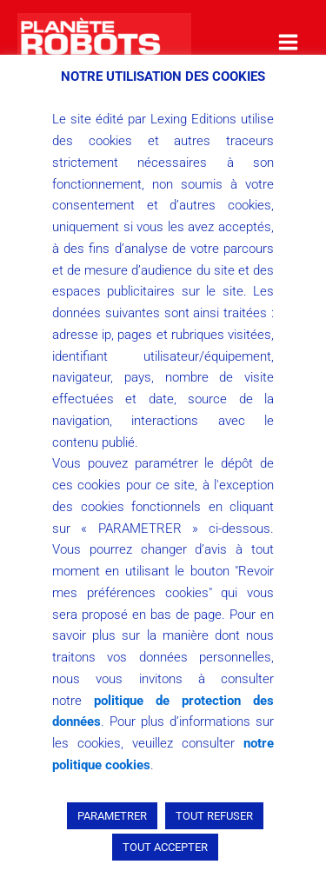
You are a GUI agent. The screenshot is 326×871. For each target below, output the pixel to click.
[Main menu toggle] (288, 42)
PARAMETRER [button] (112, 815)
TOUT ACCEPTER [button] (165, 847)
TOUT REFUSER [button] (214, 815)
